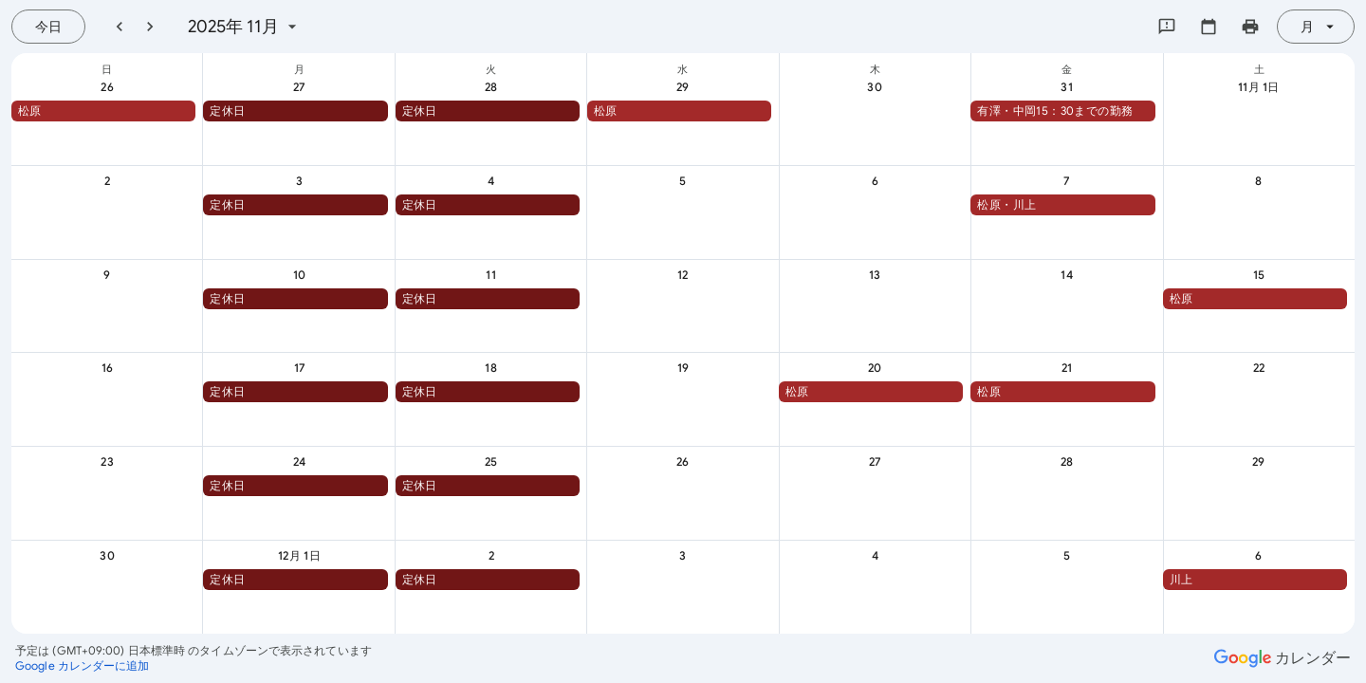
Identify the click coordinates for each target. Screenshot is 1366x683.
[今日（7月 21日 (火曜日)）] (48, 26)
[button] (103, 111)
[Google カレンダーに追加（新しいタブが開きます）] (82, 666)
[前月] (119, 26)
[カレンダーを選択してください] (1208, 26)
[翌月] (150, 26)
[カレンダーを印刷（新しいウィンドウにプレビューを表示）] (1250, 26)
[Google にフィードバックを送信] (1167, 26)
